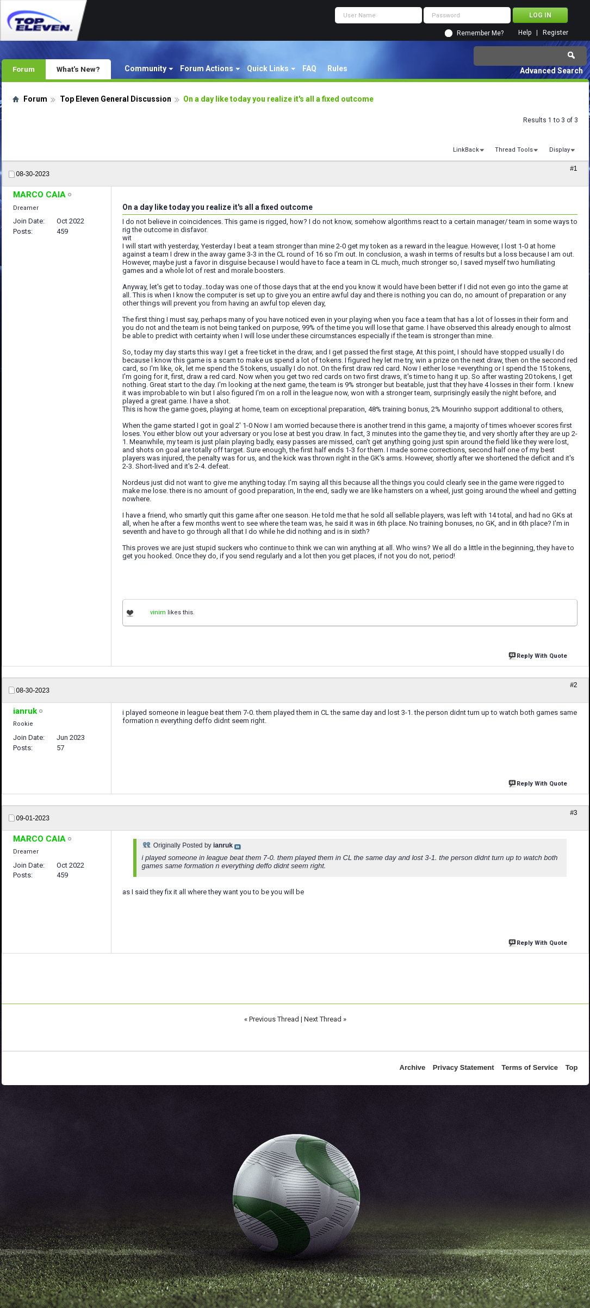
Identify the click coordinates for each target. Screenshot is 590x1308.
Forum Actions (206, 68)
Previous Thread (274, 1019)
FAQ (309, 68)
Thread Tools (514, 149)
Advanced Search (551, 70)
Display (559, 149)
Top (572, 1067)
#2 (573, 685)
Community (145, 68)
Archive (413, 1067)
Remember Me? (480, 33)
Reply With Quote (539, 654)
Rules (337, 68)
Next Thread (322, 1019)
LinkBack (466, 149)
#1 (573, 168)
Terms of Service (529, 1067)
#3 (573, 813)
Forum (24, 69)
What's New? (78, 69)
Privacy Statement (463, 1067)
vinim (158, 612)
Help (524, 33)
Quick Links (268, 68)
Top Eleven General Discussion (115, 99)
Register (555, 33)
